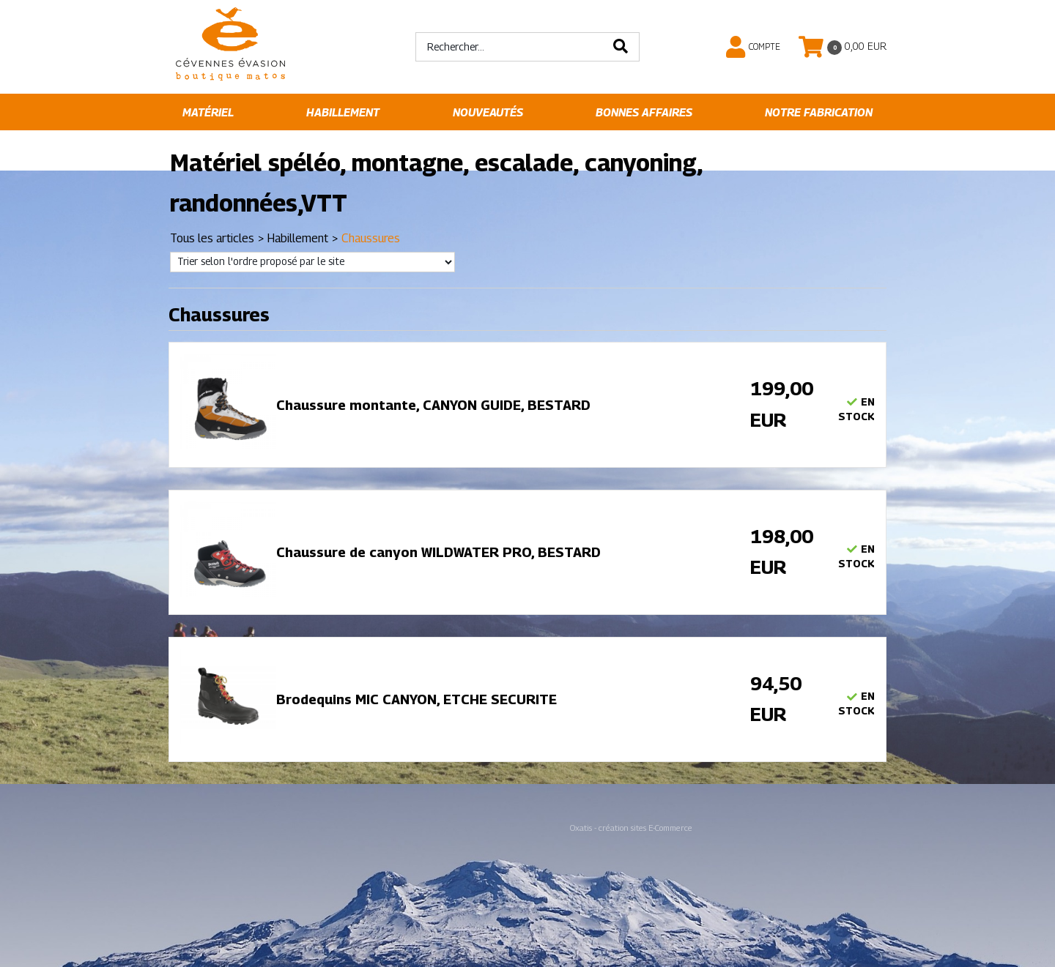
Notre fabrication (819, 112)
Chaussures (370, 238)
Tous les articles (212, 238)
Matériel (208, 112)
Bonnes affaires (644, 112)
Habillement (343, 112)
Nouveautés (488, 112)
